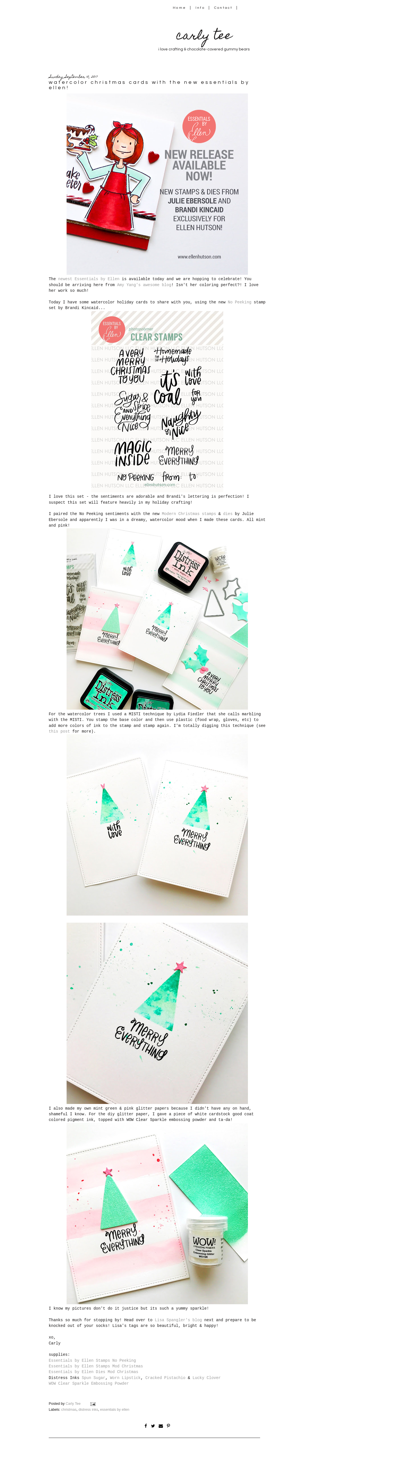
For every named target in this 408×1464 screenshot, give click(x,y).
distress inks (88, 1410)
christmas (68, 1410)
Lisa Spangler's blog (178, 1320)
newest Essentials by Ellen (88, 279)
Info (200, 8)
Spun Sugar (93, 1378)
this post (59, 731)
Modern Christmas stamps (189, 514)
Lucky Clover (206, 1378)
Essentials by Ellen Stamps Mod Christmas (96, 1366)
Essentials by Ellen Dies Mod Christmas (93, 1372)
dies (227, 514)
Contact (223, 8)
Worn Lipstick (125, 1378)
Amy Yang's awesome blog (144, 285)
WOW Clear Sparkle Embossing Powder (89, 1383)
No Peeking (239, 302)
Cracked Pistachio (165, 1378)
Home (179, 8)
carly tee (204, 36)
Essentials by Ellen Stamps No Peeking (92, 1360)
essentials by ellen (114, 1410)
